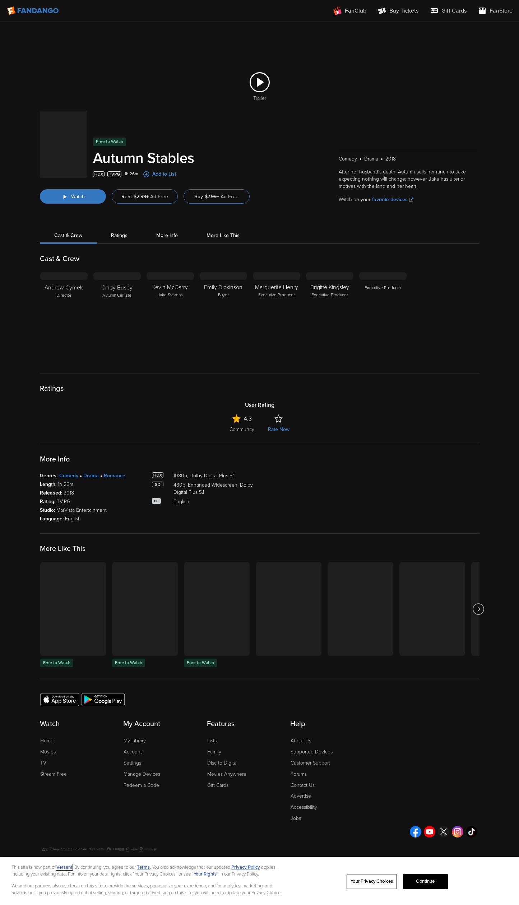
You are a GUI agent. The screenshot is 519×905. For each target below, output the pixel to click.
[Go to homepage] (33, 11)
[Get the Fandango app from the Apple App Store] (59, 699)
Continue (425, 881)
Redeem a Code (141, 785)
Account (133, 752)
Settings (132, 763)
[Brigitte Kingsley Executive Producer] (330, 317)
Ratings (119, 235)
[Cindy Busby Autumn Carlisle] (117, 317)
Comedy (68, 476)
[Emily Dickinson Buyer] (223, 317)
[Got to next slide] (478, 609)
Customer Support (310, 763)
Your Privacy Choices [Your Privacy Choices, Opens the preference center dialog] (372, 881)
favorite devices (392, 199)
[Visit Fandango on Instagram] (457, 832)
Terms (143, 867)
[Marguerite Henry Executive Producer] (276, 317)
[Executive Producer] (383, 317)
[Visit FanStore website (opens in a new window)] (495, 11)
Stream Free (53, 774)
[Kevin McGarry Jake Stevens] (170, 317)
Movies (48, 752)
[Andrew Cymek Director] (64, 317)
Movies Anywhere (226, 774)
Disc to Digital (222, 763)
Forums (299, 774)
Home (47, 741)
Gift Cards (217, 785)
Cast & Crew (68, 235)
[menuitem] (448, 11)
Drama (91, 476)
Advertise (301, 796)
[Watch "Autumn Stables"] (73, 196)
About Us (301, 741)
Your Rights (205, 874)
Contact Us (303, 785)
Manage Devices (142, 774)
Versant (64, 867)
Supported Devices (312, 752)
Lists (212, 741)
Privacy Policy (245, 867)
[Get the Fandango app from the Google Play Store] (103, 699)
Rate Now (278, 429)
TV (43, 763)
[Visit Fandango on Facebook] (415, 832)
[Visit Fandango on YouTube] (429, 832)
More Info (167, 235)
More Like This (223, 235)
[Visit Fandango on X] (443, 832)
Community (242, 429)
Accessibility (304, 807)
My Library (135, 741)
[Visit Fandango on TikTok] (471, 832)
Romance (114, 476)
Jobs (296, 818)
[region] (259, 881)
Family (214, 752)
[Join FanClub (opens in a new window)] (350, 11)
